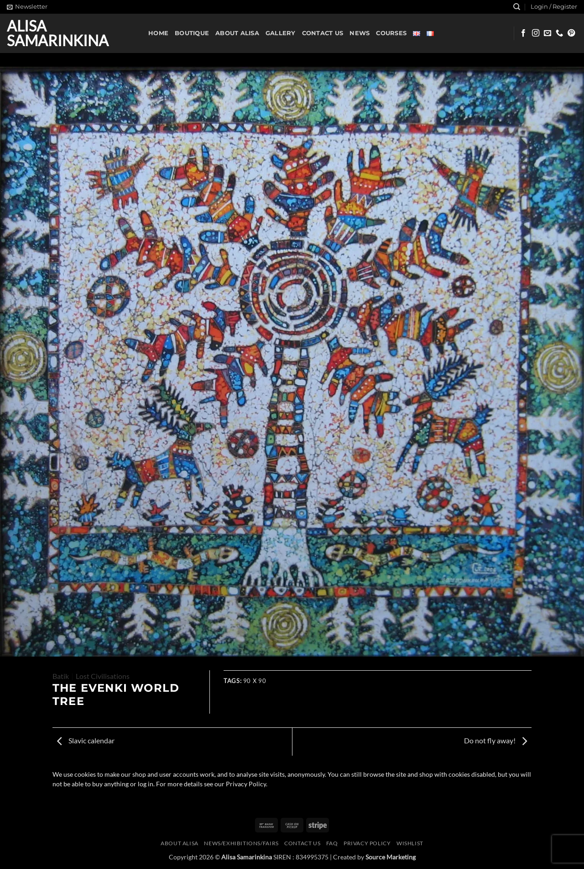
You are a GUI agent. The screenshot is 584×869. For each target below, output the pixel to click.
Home (158, 33)
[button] (27, 7)
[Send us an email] (547, 33)
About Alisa (237, 33)
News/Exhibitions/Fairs (241, 843)
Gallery (281, 33)
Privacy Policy (367, 843)
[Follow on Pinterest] (571, 33)
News (359, 33)
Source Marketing (390, 857)
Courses (391, 33)
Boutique (192, 33)
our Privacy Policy (240, 784)
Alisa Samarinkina (58, 33)
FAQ (332, 843)
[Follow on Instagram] (535, 33)
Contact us (323, 33)
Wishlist (409, 843)
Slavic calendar (86, 740)
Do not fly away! (495, 740)
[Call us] (559, 33)
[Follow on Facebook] (523, 33)
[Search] (516, 6)
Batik (60, 676)
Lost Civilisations (103, 676)
